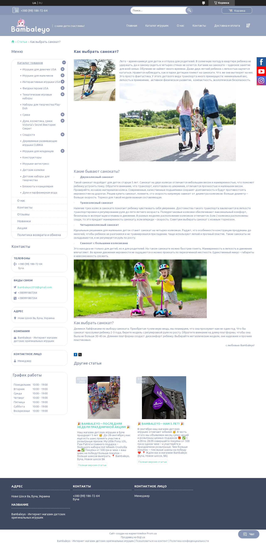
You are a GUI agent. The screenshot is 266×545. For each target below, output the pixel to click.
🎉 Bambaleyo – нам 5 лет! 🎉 (161, 423)
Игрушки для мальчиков (37, 75)
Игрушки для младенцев (38, 151)
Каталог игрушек (157, 25)
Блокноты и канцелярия (37, 186)
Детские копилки (33, 169)
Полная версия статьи (92, 465)
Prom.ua (152, 533)
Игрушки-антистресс (35, 163)
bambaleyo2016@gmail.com (35, 287)
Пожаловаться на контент (152, 541)
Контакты (199, 25)
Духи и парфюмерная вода (39, 192)
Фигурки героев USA (35, 88)
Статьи (22, 41)
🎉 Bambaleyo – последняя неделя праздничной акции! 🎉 (103, 425)
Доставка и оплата (227, 25)
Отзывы (23, 214)
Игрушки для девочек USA (39, 69)
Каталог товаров (30, 63)
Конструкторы (32, 157)
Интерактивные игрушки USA (41, 81)
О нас (180, 25)
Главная (132, 25)
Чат (248, 534)
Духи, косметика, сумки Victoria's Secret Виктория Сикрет (38, 124)
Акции (22, 228)
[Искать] (189, 10)
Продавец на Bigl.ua (133, 537)
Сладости (28, 134)
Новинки (24, 221)
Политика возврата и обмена (39, 235)
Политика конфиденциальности (189, 541)
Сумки (26, 114)
